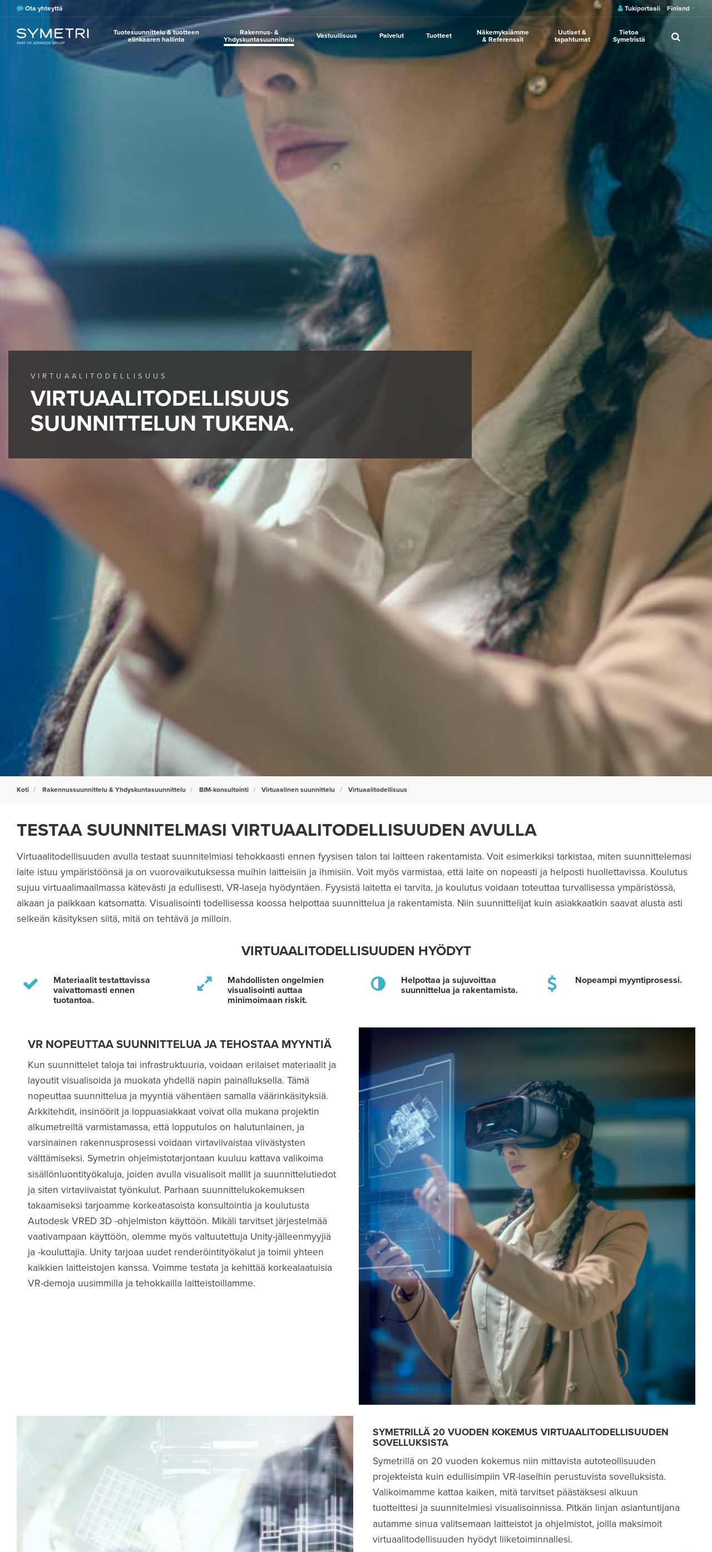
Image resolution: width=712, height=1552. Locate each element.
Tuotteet (439, 35)
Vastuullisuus (337, 35)
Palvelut (391, 35)
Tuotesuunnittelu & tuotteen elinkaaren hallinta (156, 35)
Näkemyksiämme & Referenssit (503, 35)
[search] (675, 36)
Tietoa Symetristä (629, 35)
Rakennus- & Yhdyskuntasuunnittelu (259, 35)
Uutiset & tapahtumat (572, 35)
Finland (681, 8)
